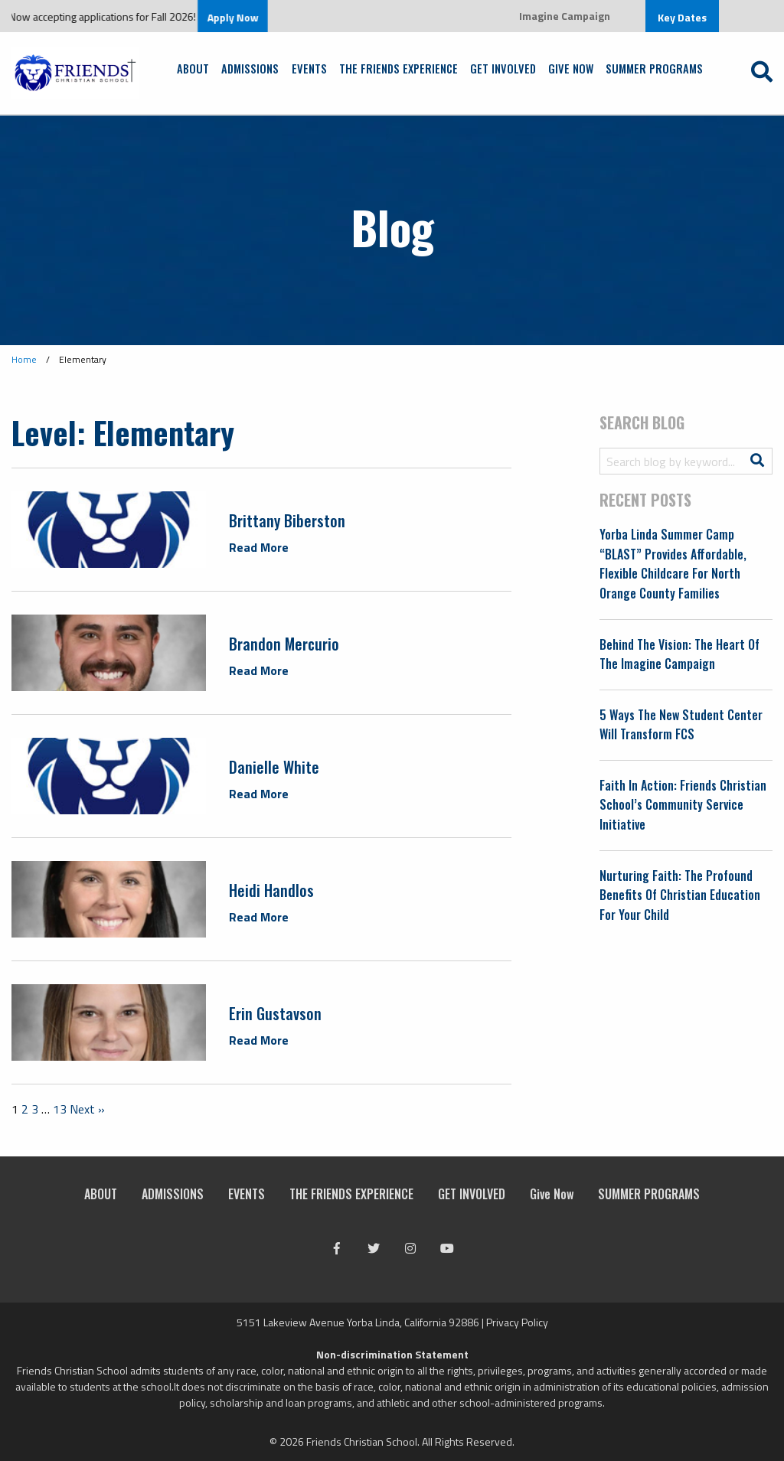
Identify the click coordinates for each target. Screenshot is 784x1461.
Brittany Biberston (287, 520)
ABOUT (193, 68)
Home (24, 359)
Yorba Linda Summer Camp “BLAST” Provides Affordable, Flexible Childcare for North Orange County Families (672, 563)
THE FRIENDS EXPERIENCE (398, 68)
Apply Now (244, 17)
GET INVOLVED (503, 68)
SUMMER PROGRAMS (654, 68)
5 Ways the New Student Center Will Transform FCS (681, 725)
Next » (87, 1109)
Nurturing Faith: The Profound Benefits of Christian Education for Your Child (679, 895)
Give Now (570, 68)
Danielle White (274, 766)
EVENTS (309, 68)
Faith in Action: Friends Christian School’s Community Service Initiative (682, 804)
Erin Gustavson (275, 1013)
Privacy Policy (517, 1322)
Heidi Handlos (271, 890)
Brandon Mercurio (284, 643)
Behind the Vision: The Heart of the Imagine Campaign (679, 654)
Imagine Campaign (564, 16)
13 (60, 1109)
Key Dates (682, 17)
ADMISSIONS (250, 68)
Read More (259, 547)
